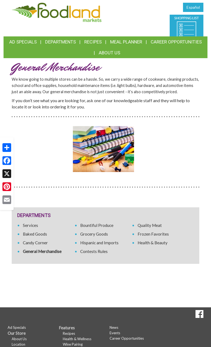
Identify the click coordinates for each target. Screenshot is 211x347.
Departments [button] (60, 42)
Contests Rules (94, 251)
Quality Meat (150, 225)
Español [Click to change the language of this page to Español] (193, 7)
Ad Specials (23, 42)
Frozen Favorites (153, 234)
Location (18, 344)
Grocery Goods (94, 234)
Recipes (93, 42)
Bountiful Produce (96, 225)
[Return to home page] (56, 12)
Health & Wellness (77, 339)
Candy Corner (35, 242)
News (114, 327)
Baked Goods (35, 234)
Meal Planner (126, 42)
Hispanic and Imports (99, 242)
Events (115, 333)
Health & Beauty (152, 242)
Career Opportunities (176, 42)
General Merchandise (42, 251)
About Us (109, 52)
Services (30, 225)
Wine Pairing (73, 344)
